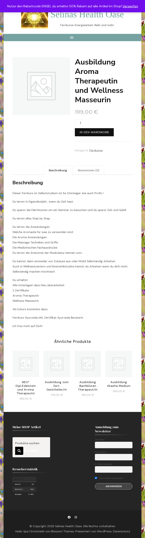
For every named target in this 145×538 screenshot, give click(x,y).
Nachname (100, 451)
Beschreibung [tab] (58, 170)
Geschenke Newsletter (109, 478)
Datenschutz (121, 531)
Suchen (19, 451)
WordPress (104, 531)
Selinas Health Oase (87, 14)
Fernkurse (96, 150)
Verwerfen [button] (130, 6)
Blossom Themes (62, 531)
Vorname (99, 439)
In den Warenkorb (94, 132)
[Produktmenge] (81, 123)
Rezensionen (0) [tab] (88, 170)
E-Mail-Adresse (103, 464)
